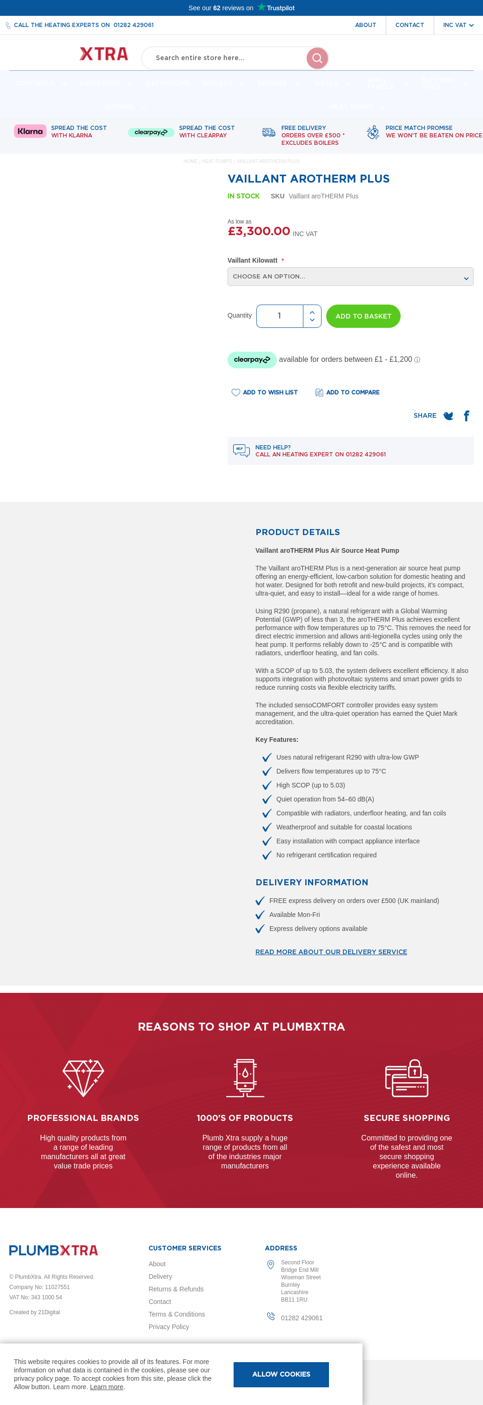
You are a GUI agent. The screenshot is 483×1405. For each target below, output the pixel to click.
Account (370, 64)
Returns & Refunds (175, 1289)
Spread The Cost (79, 139)
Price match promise (434, 139)
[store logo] (73, 56)
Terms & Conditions (176, 1314)
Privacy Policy (168, 1326)
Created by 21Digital (34, 1312)
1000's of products (245, 1118)
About (365, 25)
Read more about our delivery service (331, 959)
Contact (410, 25)
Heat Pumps (218, 168)
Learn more (106, 1387)
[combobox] (236, 56)
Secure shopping (407, 1118)
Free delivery (313, 143)
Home (191, 168)
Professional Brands (83, 1118)
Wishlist (413, 64)
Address (281, 1248)
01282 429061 (134, 25)
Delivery (160, 1276)
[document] (181, 1374)
